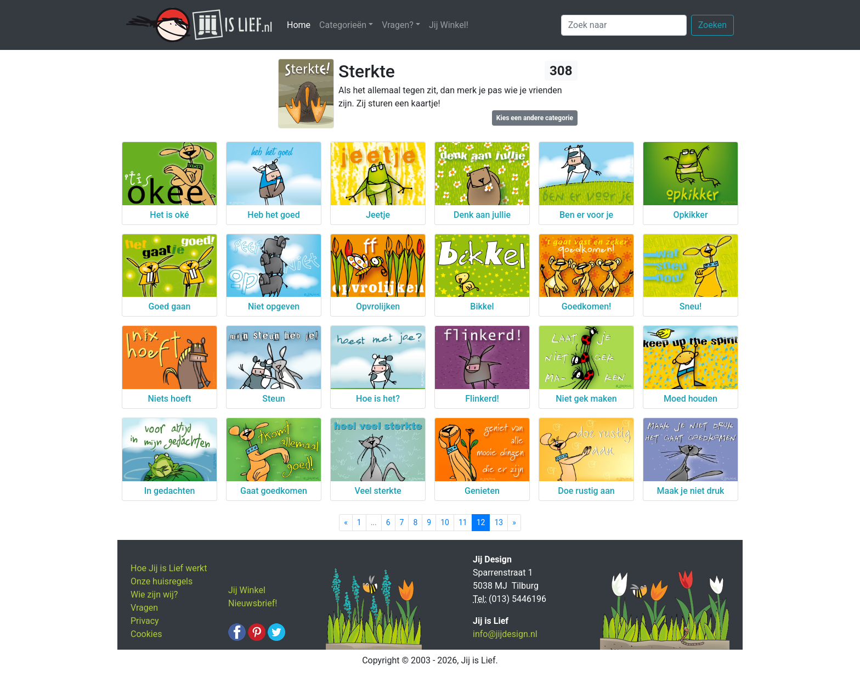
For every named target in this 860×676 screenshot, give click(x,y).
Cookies (146, 634)
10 (444, 522)
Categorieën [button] (342, 25)
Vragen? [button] (398, 25)
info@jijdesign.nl (505, 634)
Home (301, 24)
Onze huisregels (162, 581)
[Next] (514, 522)
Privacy (145, 621)
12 (481, 522)
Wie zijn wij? (154, 594)
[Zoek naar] (624, 25)
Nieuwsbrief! (252, 603)
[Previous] (346, 522)
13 (498, 522)
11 (463, 522)
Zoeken (712, 25)
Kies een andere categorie (534, 118)
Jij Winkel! (448, 25)
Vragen (144, 607)
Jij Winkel (246, 590)
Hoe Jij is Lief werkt (169, 568)
